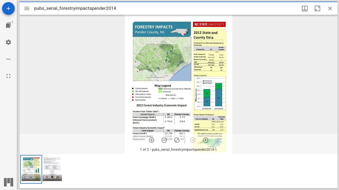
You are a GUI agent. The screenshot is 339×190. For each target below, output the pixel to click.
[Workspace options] (8, 59)
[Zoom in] (151, 140)
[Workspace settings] (8, 42)
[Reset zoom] (177, 140)
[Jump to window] (8, 25)
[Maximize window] (317, 8)
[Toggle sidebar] (27, 8)
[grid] (178, 171)
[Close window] (330, 8)
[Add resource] (8, 8)
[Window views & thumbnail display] (304, 8)
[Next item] (205, 140)
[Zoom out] (164, 140)
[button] (31, 169)
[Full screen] (8, 76)
